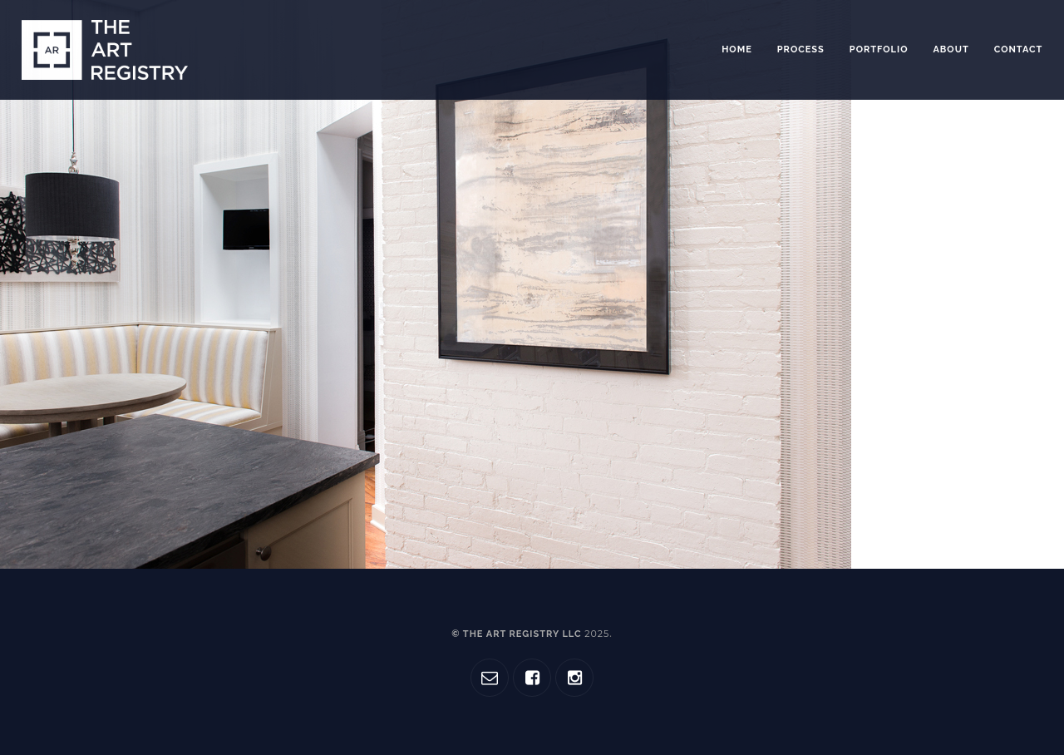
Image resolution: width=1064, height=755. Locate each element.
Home (737, 49)
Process (801, 49)
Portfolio (879, 49)
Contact (1018, 49)
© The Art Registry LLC (530, 634)
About (950, 49)
